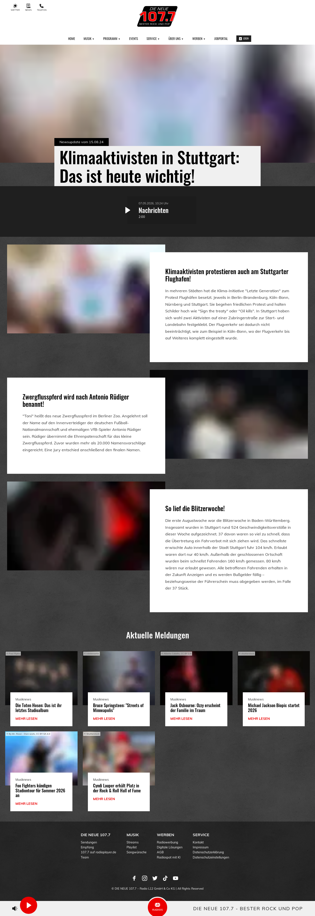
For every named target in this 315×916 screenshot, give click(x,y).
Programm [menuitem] (112, 38)
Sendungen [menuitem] (89, 842)
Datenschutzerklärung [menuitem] (208, 852)
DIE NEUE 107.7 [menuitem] (95, 834)
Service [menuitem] (153, 38)
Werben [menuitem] (199, 38)
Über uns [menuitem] (176, 38)
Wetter (15, 7)
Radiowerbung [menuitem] (167, 842)
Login (244, 38)
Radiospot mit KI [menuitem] (168, 857)
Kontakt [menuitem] (198, 842)
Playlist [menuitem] (132, 847)
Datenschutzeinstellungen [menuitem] (211, 857)
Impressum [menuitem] (201, 847)
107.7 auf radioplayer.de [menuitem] (98, 852)
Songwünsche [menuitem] (137, 852)
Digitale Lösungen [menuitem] (169, 847)
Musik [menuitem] (89, 38)
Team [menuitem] (85, 857)
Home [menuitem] (71, 38)
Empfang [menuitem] (87, 847)
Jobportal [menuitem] (221, 38)
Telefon (41, 7)
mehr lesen (26, 718)
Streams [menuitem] (133, 842)
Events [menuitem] (133, 38)
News (28, 7)
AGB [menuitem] (160, 852)
